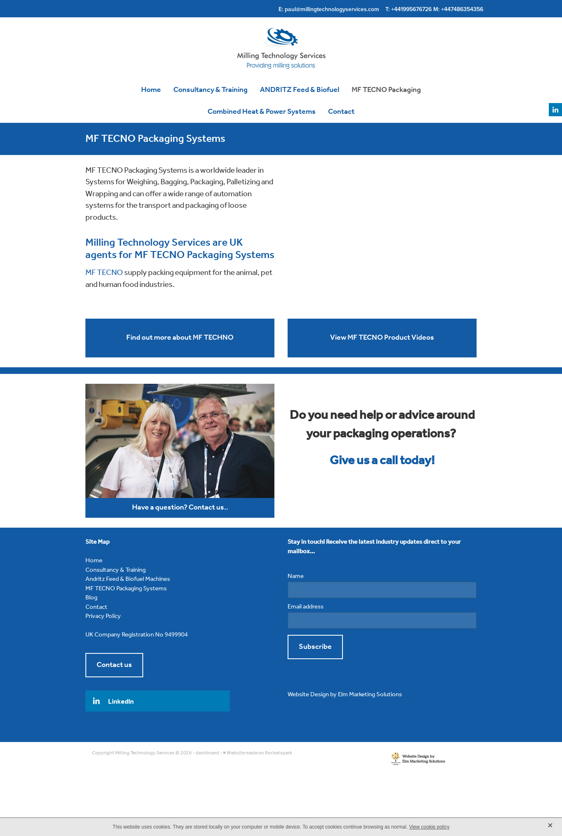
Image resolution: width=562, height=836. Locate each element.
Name (296, 576)
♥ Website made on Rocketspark (257, 753)
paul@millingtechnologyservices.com (332, 9)
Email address (306, 607)
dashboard (207, 753)
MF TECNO (104, 272)
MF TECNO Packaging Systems (126, 588)
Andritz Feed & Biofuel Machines (127, 579)
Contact (96, 607)
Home (93, 560)
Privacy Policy (103, 616)
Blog (91, 598)
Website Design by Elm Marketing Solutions (345, 694)
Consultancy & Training (115, 570)
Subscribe (315, 647)
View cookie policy (429, 827)
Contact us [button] (114, 665)
